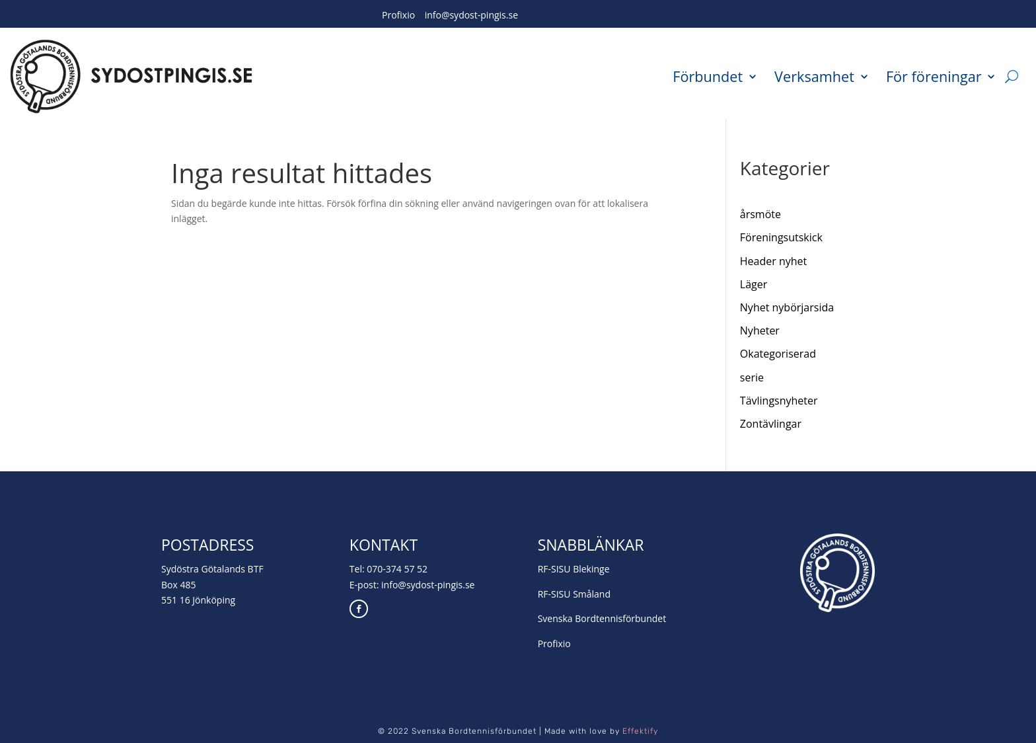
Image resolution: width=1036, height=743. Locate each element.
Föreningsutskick (781, 237)
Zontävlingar (770, 423)
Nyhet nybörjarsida (787, 307)
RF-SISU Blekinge (574, 569)
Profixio (398, 15)
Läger (753, 284)
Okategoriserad (778, 353)
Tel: (358, 569)
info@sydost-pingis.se (471, 15)
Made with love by (601, 731)
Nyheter (760, 330)
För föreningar (934, 76)
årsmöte (760, 214)
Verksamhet (814, 76)
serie (752, 377)
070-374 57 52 (397, 569)
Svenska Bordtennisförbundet (602, 618)
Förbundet (708, 76)
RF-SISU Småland (574, 594)
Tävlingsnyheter (779, 400)
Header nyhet (773, 261)
